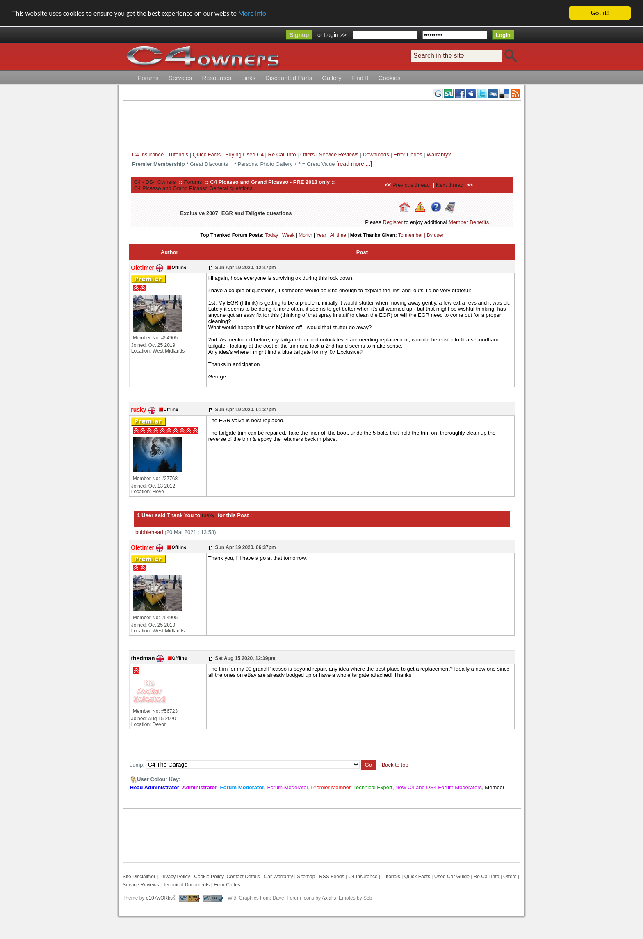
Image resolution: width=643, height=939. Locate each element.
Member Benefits (469, 222)
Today (271, 235)
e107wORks (159, 898)
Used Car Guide (452, 876)
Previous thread (411, 185)
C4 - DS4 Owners (155, 182)
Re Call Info (282, 154)
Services (180, 77)
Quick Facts (207, 154)
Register (393, 222)
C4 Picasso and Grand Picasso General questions (193, 188)
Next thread (449, 185)
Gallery (332, 77)
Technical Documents (186, 885)
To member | (412, 235)
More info (252, 13)
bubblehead (149, 532)
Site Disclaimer (139, 876)
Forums (148, 77)
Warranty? (438, 154)
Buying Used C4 (244, 154)
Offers (307, 154)
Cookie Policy (209, 876)
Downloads (376, 154)
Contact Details (243, 876)
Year (321, 235)
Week (288, 235)
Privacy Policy (175, 876)
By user (435, 235)
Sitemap (305, 876)
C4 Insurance (148, 154)
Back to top (395, 765)
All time (338, 235)
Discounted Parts (288, 77)
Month (305, 235)
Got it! (600, 13)
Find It (360, 77)
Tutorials (178, 154)
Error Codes (407, 154)
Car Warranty (278, 876)
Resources (216, 77)
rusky (207, 515)
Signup (299, 35)
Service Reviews (338, 154)
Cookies (390, 77)
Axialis (329, 898)
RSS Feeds (331, 876)
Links (248, 77)
